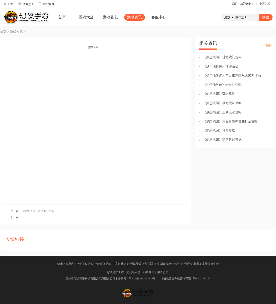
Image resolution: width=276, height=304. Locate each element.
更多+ (269, 45)
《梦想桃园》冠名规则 (219, 94)
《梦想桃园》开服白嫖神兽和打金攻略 (230, 121)
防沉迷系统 (133, 272)
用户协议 (162, 272)
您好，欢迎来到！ (243, 3)
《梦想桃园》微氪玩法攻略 (222, 103)
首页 (8, 4)
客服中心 (158, 17)
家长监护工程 (115, 272)
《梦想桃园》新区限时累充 (222, 140)
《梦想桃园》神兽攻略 (219, 130)
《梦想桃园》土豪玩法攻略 (222, 112)
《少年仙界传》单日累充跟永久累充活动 (232, 75)
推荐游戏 (264, 3)
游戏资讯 (134, 17)
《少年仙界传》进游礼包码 (222, 84)
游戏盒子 (26, 4)
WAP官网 (46, 4)
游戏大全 (86, 17)
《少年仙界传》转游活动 (220, 66)
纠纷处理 (148, 272)
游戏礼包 (110, 17)
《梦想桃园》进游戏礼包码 (38, 211)
